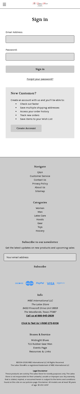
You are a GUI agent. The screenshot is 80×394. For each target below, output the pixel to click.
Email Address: (14, 32)
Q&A (40, 172)
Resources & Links (40, 351)
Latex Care (40, 215)
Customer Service (40, 176)
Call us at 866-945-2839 (40, 315)
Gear (40, 223)
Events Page (40, 347)
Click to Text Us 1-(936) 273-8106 (40, 323)
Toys (40, 226)
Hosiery (40, 230)
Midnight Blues (40, 340)
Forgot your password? (40, 79)
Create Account (26, 128)
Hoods (40, 219)
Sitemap (40, 191)
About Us (40, 187)
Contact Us (40, 179)
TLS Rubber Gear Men (40, 343)
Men (40, 211)
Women (40, 208)
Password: (11, 49)
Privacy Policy (40, 183)
